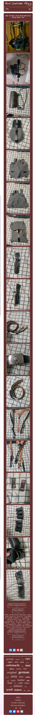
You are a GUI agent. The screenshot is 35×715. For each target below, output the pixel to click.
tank (28, 690)
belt (28, 680)
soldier (27, 677)
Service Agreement (18, 705)
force (7, 677)
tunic (15, 683)
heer (21, 676)
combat (20, 683)
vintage (9, 683)
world (22, 659)
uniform (27, 683)
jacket (13, 680)
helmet (18, 689)
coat (8, 680)
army (14, 676)
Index (18, 697)
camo (16, 662)
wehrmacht (12, 665)
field (27, 665)
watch (22, 666)
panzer (27, 662)
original (12, 672)
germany (10, 659)
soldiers (18, 669)
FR (20, 708)
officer (12, 669)
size (25, 668)
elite (25, 686)
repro (10, 662)
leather (21, 680)
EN (16, 708)
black (22, 662)
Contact (18, 700)
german (24, 672)
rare (27, 658)
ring (25, 690)
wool (11, 686)
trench (17, 659)
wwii (9, 689)
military (18, 685)
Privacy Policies (18, 703)
